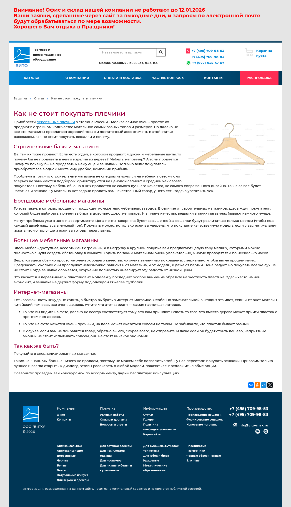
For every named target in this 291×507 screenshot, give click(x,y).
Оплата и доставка (123, 78)
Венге (61, 470)
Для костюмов (110, 460)
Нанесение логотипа (201, 424)
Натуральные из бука (72, 475)
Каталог (32, 78)
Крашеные (151, 460)
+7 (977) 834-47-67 (208, 63)
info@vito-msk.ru (253, 425)
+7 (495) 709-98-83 (207, 57)
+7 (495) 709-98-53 (207, 50)
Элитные (193, 460)
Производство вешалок (203, 414)
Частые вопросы (168, 78)
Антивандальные (69, 446)
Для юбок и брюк (156, 455)
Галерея (149, 419)
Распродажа (259, 78)
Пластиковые (196, 446)
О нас (61, 414)
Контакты (213, 78)
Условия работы (112, 414)
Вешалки (20, 98)
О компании (77, 78)
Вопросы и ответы (113, 424)
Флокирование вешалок (204, 419)
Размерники (195, 450)
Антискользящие (70, 450)
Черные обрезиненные (203, 455)
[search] (161, 52)
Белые (62, 465)
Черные (62, 460)
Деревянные (66, 455)
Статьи (39, 98)
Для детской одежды (116, 446)
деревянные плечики (56, 122)
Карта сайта (152, 434)
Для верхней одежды (73, 480)
